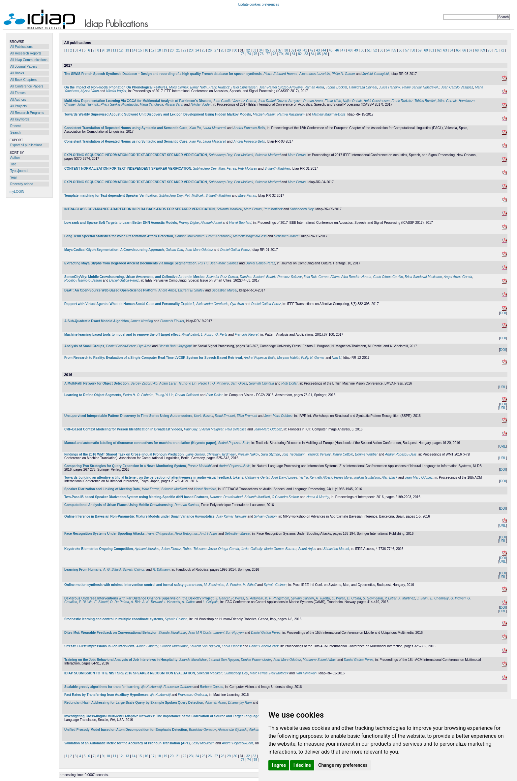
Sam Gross (238, 383)
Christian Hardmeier (221, 454)
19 (165, 50)
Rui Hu (203, 263)
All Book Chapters (23, 80)
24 (197, 50)
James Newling (142, 321)
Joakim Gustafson (366, 477)
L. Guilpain (211, 602)
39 (292, 50)
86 (325, 54)
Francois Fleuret (172, 321)
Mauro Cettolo (342, 454)
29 (229, 50)
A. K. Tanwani (152, 602)
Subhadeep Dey (220, 155)
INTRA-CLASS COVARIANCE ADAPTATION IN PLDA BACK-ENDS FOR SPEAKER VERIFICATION (139, 209)
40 (299, 50)
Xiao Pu (195, 128)
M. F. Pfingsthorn (276, 598)
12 (121, 50)
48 (349, 50)
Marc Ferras (297, 155)
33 (254, 50)
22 (184, 50)
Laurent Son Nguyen (228, 632)
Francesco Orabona (178, 687)
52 (375, 50)
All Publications (21, 47)
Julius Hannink (389, 87)
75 (255, 54)
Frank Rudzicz (218, 87)
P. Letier (390, 598)
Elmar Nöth (198, 87)
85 (319, 54)
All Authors (18, 99)
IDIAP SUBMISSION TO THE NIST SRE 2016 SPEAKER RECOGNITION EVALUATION (129, 673)
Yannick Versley (319, 454)
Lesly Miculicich (203, 743)
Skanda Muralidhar (172, 632)
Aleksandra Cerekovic (212, 304)
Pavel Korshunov (218, 236)
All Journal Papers (23, 66)
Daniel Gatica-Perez (235, 250)
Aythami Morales (147, 549)
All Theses (18, 93)
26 (210, 50)
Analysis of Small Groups (84, 346)
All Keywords (19, 119)
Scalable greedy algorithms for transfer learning (101, 687)
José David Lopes (284, 477)
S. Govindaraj (373, 598)
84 (313, 54)
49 (356, 50)
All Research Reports (25, 53)
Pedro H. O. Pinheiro (213, 383)
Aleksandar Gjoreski (232, 729)
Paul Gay (191, 429)
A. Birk (135, 602)
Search (15, 132)
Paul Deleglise (235, 429)
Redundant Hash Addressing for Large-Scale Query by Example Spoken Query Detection (133, 702)
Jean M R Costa (200, 632)
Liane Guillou (195, 454)
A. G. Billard (112, 569)
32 (248, 50)
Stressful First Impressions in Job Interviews (99, 646)
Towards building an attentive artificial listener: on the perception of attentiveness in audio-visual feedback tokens (153, 477)
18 (159, 50)
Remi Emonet (225, 416)
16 (146, 50)
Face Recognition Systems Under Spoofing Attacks (104, 533)
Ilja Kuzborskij (151, 687)
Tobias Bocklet (336, 87)
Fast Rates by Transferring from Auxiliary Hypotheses (106, 694)
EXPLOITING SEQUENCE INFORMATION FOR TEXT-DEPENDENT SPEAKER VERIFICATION (135, 155)
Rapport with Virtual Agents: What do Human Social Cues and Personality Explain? (129, 304)
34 (260, 50)
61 (432, 50)
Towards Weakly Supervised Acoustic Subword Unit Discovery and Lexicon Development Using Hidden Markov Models (157, 114)
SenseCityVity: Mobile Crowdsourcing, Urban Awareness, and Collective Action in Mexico (134, 277)
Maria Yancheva (151, 104)
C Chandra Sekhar (285, 497)
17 (152, 50)
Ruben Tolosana (194, 549)
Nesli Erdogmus (186, 533)
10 (108, 50)
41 (305, 50)
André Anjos (167, 290)
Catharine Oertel (257, 477)
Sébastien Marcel (286, 236)
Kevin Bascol (203, 416)
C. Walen (338, 598)
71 (496, 50)
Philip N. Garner (343, 74)
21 (178, 50)
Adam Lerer (167, 383)
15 (140, 50)
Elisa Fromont (247, 416)
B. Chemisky (439, 598)
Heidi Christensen (244, 87)
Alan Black (389, 477)
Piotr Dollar (289, 383)
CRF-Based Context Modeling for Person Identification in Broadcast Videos (123, 429)
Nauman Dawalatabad (226, 497)
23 (191, 50)
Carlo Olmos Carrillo (388, 277)
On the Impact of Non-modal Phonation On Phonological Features (115, 87)
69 (483, 50)
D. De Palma (119, 602)
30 (235, 50)
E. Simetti (101, 602)
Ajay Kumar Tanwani (231, 516)
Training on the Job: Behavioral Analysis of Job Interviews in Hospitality (120, 660)
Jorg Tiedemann (293, 454)
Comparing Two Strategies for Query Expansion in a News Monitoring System (125, 466)
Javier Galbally (251, 549)
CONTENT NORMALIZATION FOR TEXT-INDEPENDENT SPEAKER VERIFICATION (127, 168)
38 (286, 50)
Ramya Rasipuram (291, 114)
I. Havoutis (172, 602)
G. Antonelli (254, 598)
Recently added (21, 184)
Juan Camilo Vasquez (457, 87)
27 (216, 50)
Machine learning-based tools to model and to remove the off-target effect (122, 334)
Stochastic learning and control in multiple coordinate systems (113, 619)
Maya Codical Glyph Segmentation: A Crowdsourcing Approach (114, 250)
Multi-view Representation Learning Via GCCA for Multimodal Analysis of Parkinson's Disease (137, 101)
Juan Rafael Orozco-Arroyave (281, 87)
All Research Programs (27, 113)
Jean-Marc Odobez (199, 250)
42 (311, 50)
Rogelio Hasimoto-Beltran (83, 280)
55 (394, 50)
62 (439, 50)
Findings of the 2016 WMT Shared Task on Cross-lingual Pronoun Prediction (124, 454)
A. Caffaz (188, 602)
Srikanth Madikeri (268, 155)
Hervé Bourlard (240, 222)
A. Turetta (323, 598)
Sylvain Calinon (265, 516)
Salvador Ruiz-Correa (222, 277)
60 (426, 50)
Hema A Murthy (317, 497)
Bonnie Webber (366, 454)
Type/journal (19, 171)
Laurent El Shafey (191, 290)
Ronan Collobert (187, 395)
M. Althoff (250, 585)
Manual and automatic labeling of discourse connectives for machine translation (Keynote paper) (140, 443)
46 (337, 50)
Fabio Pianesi (232, 646)
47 (343, 50)
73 (242, 54)
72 (502, 50)
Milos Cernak (178, 87)
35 (267, 50)
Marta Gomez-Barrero (280, 549)
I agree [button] (279, 765)
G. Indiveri (458, 598)
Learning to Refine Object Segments (92, 395)
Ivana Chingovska (159, 533)
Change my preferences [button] (342, 765)
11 (114, 50)
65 (458, 50)
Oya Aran (237, 304)
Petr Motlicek (243, 155)
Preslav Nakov (248, 454)
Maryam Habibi (288, 357)
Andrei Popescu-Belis (249, 128)
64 (451, 50)
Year (13, 177)
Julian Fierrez (171, 549)
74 (249, 54)
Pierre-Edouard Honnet (280, 74)
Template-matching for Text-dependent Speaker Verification (110, 195)
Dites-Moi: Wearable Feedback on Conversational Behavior (110, 632)
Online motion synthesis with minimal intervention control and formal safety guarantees (133, 585)
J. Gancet (222, 598)
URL (502, 387)
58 (413, 50)
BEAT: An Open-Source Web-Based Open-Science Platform (110, 290)
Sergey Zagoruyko (144, 383)
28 (223, 50)
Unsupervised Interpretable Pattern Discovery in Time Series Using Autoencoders (128, 416)
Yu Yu (303, 477)
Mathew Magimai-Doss (329, 114)
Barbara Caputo (211, 687)
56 (400, 50)
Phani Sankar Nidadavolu (421, 87)
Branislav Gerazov (202, 729)
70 (489, 50)
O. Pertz (221, 334)
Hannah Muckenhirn (189, 236)
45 (330, 50)
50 (362, 50)
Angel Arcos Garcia (458, 277)
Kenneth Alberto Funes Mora (330, 477)
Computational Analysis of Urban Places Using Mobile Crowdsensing (118, 505)
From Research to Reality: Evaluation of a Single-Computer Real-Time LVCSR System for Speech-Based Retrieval (153, 357)
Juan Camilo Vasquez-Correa (234, 101)
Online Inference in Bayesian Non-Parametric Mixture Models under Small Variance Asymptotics (139, 516)
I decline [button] (302, 765)
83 (306, 54)
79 (281, 54)
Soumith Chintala (261, 383)
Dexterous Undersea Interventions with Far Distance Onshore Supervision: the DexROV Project (139, 598)
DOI (503, 313)
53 (381, 50)
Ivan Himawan (306, 673)
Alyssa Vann (89, 91)
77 (268, 54)
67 (470, 50)
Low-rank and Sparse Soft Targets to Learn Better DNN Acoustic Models (120, 222)
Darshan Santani (252, 277)
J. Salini (422, 598)
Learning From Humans (82, 569)
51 (369, 50)
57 (407, 50)
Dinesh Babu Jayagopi (175, 346)
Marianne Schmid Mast (319, 660)
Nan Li (337, 357)
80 (287, 54)
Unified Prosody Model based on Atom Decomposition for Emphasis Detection (125, 729)
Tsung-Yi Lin (187, 383)
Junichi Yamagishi (375, 74)
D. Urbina (354, 598)
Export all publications (26, 145)
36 (273, 50)
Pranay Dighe (189, 222)
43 (318, 50)
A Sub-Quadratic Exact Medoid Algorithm (96, 321)
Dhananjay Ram (240, 702)
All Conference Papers (26, 86)
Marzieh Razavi (264, 114)
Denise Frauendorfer (256, 660)
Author (15, 157)
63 (445, 50)
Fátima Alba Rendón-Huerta (350, 277)
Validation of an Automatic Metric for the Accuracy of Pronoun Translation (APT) (127, 743)
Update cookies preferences (258, 4)
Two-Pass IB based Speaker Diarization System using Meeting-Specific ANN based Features (136, 497)
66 (464, 50)
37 (280, 50)
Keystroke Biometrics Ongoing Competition (98, 549)
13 (127, 50)
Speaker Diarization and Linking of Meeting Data (102, 489)
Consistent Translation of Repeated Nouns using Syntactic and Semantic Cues (125, 128)
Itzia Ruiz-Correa (316, 277)
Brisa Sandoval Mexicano (423, 277)
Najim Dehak (352, 101)
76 (261, 54)
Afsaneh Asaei (211, 222)
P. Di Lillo (85, 602)
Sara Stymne (270, 454)
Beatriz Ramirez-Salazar (284, 277)
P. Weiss (237, 598)
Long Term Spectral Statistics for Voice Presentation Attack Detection (118, 236)
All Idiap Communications (28, 60)
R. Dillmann (161, 569)
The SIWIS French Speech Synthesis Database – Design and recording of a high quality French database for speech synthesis (163, 74)
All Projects (18, 106)
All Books (17, 73)
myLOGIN (17, 191)
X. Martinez (406, 598)
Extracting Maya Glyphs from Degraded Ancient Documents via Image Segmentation (130, 263)
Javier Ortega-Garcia (223, 549)
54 (388, 50)
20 (171, 50)
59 (419, 50)
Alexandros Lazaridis (314, 74)
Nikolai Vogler (116, 91)
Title (13, 164)
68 (477, 50)
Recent (15, 126)
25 (203, 50)
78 (274, 54)
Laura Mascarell (214, 128)
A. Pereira (233, 585)
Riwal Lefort (190, 334)
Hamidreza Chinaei (363, 87)
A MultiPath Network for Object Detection (96, 383)
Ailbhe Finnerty (147, 646)
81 (293, 54)
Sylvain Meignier (211, 429)
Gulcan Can (174, 250)
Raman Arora (314, 87)
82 (300, 54)
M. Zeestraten (214, 585)
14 (134, 50)
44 (324, 50)
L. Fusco (207, 334)
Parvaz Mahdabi (199, 466)
